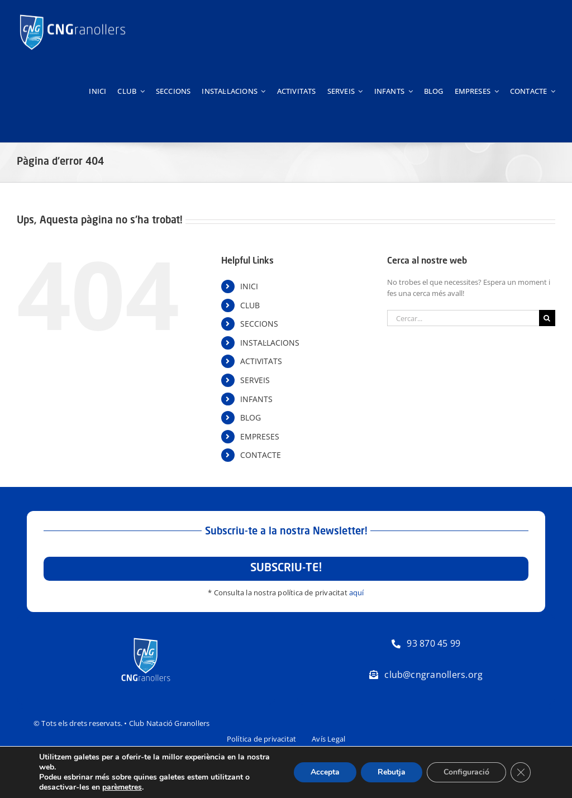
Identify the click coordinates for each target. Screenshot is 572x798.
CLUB (250, 305)
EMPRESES (259, 436)
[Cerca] (547, 318)
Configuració (466, 772)
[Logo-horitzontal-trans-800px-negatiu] (72, 14)
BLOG (250, 417)
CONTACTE (260, 455)
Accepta (325, 772)
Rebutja (392, 772)
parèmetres (122, 787)
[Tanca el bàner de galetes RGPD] (521, 772)
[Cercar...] (463, 318)
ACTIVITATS (261, 361)
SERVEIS (255, 380)
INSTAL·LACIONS (269, 342)
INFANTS (256, 399)
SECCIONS (259, 323)
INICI (249, 286)
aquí (356, 592)
